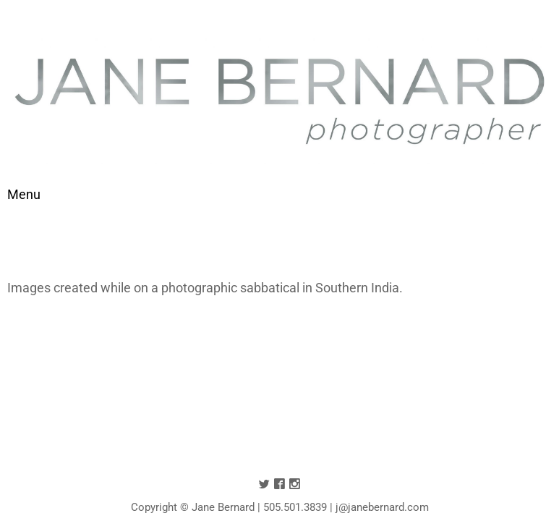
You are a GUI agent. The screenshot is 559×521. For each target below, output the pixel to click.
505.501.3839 (295, 507)
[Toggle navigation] (23, 194)
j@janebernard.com (382, 507)
